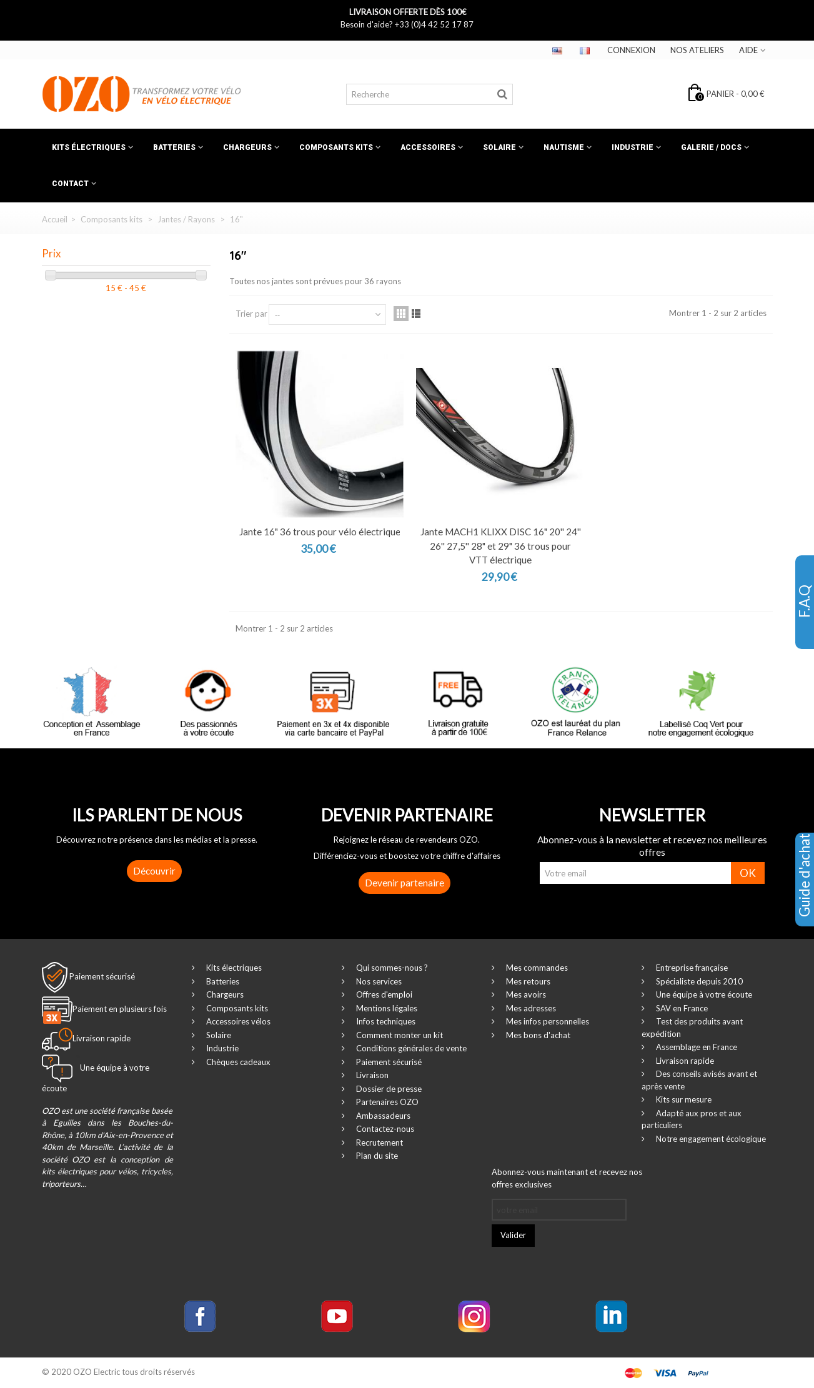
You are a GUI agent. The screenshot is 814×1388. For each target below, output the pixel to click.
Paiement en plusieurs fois (119, 1009)
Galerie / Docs (711, 147)
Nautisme (563, 147)
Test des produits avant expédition (692, 1027)
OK (748, 873)
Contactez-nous (384, 1129)
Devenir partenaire (404, 882)
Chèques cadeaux (237, 1062)
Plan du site (376, 1156)
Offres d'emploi (383, 994)
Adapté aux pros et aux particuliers (692, 1119)
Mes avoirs (525, 994)
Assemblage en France (695, 1047)
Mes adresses (530, 1008)
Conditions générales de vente (410, 1048)
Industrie (632, 147)
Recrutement (378, 1143)
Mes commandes (536, 968)
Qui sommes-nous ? (391, 968)
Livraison (371, 1075)
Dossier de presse (388, 1089)
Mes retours (527, 981)
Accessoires (427, 147)
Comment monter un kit (398, 1035)
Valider (513, 1235)
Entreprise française (691, 968)
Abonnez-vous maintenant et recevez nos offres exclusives (567, 1178)
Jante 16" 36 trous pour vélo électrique (319, 531)
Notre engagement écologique (710, 1139)
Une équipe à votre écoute (703, 994)
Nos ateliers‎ (697, 50)
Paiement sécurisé (102, 976)
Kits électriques (89, 147)
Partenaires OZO (386, 1102)
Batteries (174, 147)
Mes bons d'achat (537, 1035)
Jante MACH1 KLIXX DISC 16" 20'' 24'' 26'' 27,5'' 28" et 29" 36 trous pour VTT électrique (500, 545)
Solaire (499, 147)
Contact (70, 183)
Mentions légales (385, 1008)
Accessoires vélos (237, 1021)
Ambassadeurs (382, 1116)
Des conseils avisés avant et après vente (699, 1080)
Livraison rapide (684, 1061)
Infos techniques (384, 1021)
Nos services (378, 981)
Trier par (251, 314)
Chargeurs (247, 147)
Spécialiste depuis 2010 (698, 981)
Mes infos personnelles (546, 1021)
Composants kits (336, 147)
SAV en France (681, 1008)
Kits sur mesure (683, 1099)
